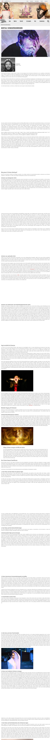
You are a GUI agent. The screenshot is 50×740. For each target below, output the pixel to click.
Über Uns (15, 21)
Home (10, 21)
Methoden (31, 405)
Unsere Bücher (37, 1)
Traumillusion (32, 269)
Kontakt (42, 1)
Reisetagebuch (28, 21)
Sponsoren (31, 1)
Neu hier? (21, 21)
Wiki (35, 21)
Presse (27, 1)
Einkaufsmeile (42, 21)
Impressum (46, 1)
